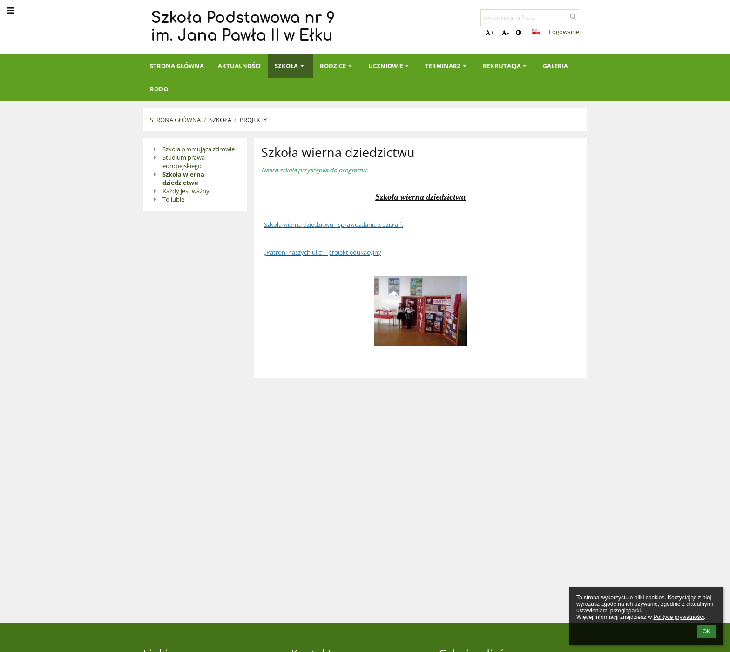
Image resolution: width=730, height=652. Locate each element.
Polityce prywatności (678, 617)
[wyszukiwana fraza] (529, 17)
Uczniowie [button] (389, 65)
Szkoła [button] (290, 65)
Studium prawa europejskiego (183, 161)
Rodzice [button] (337, 65)
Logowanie (564, 31)
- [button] (505, 32)
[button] (536, 31)
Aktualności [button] (239, 65)
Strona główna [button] (177, 65)
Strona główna (175, 119)
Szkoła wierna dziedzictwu (183, 178)
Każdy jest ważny (186, 191)
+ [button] (489, 32)
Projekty (253, 119)
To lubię (173, 199)
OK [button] (706, 631)
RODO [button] (159, 89)
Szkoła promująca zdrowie (198, 149)
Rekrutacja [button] (506, 65)
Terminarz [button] (447, 65)
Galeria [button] (555, 65)
